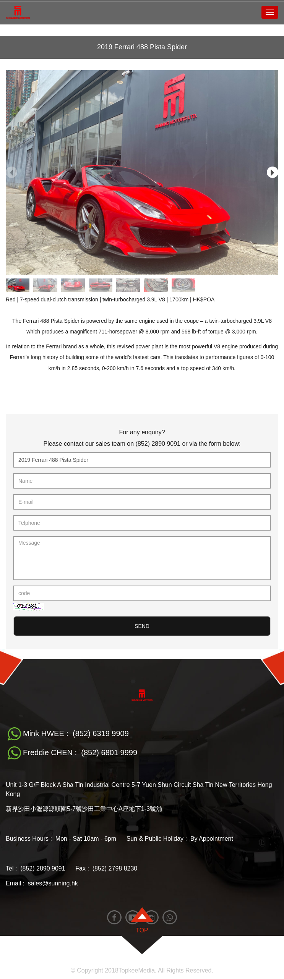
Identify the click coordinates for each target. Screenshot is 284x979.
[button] (272, 172)
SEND (142, 626)
